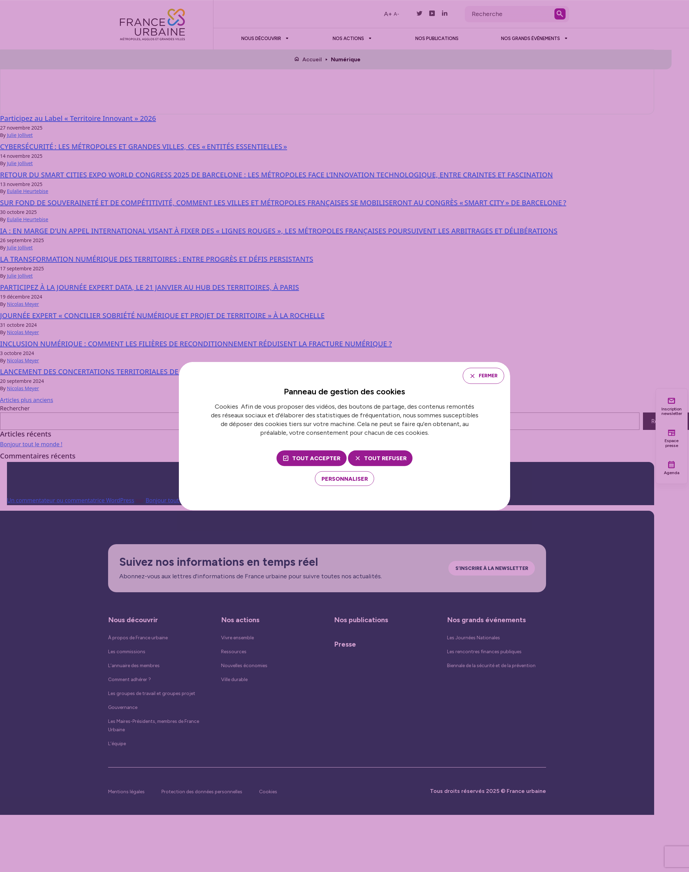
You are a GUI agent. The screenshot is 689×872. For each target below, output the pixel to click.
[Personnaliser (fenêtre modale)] (344, 479)
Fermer (485, 375)
